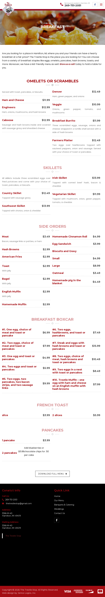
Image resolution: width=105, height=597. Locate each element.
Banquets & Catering (64, 505)
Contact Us (59, 513)
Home (57, 496)
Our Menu (59, 500)
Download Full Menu (52, 474)
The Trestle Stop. (28, 590)
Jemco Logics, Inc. (27, 593)
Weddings (59, 509)
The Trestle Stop (13, 536)
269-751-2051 (73, 5)
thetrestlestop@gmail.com (17, 503)
